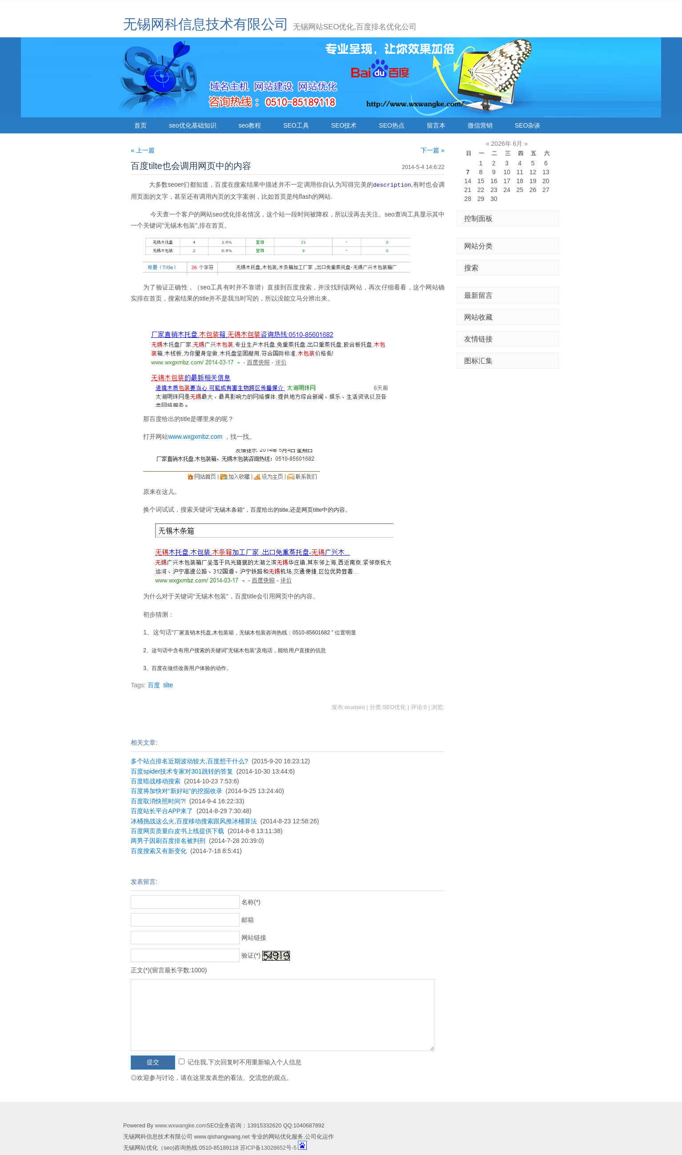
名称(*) (251, 901)
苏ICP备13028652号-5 (268, 1147)
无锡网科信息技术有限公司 (206, 24)
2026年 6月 (507, 143)
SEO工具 (296, 125)
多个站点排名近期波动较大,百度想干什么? (189, 760)
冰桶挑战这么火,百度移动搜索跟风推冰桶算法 (194, 820)
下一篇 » (433, 150)
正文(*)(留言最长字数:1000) (169, 969)
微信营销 (480, 125)
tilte (168, 684)
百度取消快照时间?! (158, 800)
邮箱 (247, 919)
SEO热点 (392, 125)
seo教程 (250, 125)
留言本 (436, 125)
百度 (154, 684)
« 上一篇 (143, 150)
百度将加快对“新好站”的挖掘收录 (176, 790)
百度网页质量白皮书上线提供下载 (177, 830)
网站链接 (253, 937)
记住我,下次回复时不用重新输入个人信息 (244, 1061)
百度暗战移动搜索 (156, 780)
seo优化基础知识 (193, 125)
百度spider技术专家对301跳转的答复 (182, 770)
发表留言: (144, 881)
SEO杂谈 (528, 125)
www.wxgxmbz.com (195, 436)
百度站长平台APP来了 (162, 810)
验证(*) (251, 954)
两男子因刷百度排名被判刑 (168, 840)
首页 (140, 125)
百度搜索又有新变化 (159, 850)
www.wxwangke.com (180, 1125)
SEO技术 (344, 125)
